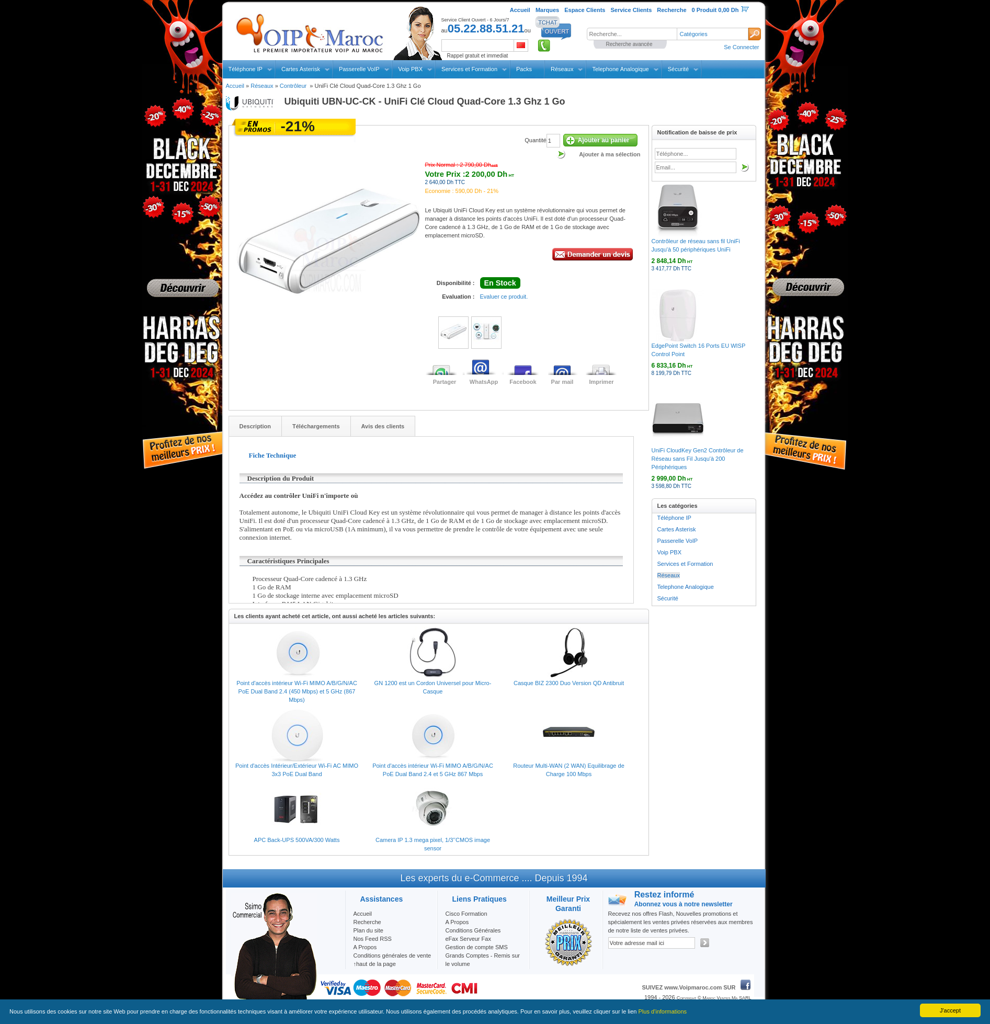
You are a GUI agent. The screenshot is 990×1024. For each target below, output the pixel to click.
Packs (524, 69)
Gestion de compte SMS (477, 947)
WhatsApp (484, 382)
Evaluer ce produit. (504, 296)
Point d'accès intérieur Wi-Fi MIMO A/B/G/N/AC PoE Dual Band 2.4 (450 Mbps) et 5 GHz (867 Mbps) (296, 691)
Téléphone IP (246, 69)
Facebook (522, 382)
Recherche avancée (629, 44)
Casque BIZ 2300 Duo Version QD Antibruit (569, 683)
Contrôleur (294, 86)
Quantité (536, 140)
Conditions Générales (473, 930)
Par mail (562, 382)
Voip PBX (411, 69)
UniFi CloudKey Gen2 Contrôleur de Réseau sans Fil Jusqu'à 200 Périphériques (698, 458)
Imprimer (601, 382)
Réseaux (562, 69)
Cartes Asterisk (300, 69)
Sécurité (678, 69)
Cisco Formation (466, 914)
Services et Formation (469, 69)
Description (255, 426)
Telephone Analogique (620, 69)
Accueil (235, 86)
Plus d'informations (663, 1011)
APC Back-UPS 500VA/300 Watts (297, 840)
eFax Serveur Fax (468, 939)
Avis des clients (383, 426)
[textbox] (632, 34)
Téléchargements (315, 426)
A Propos (457, 922)
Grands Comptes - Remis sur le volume (483, 959)
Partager (445, 382)
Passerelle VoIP (359, 69)
